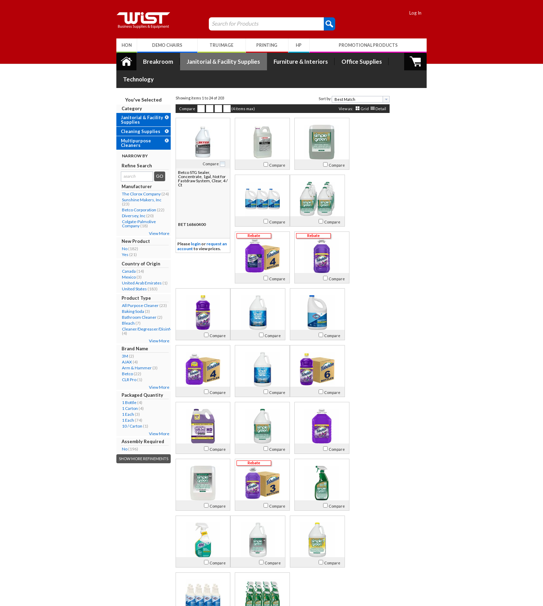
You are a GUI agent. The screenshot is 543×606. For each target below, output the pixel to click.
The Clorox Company (130, 176)
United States (123, 271)
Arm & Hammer (126, 350)
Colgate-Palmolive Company (128, 206)
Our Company (125, 557)
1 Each (117, 396)
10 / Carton (121, 408)
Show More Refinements (132, 441)
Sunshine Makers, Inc (130, 182)
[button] (318, 23)
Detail (369, 91)
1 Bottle (118, 384)
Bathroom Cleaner (128, 299)
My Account (193, 547)
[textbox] (347, 81)
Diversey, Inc (122, 198)
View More (148, 215)
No (113, 231)
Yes (114, 236)
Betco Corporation (128, 192)
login (184, 226)
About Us (123, 547)
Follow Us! (414, 566)
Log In (426, 13)
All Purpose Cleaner (129, 287)
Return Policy (190, 565)
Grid (353, 91)
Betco (116, 356)
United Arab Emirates (131, 265)
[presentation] (375, 82)
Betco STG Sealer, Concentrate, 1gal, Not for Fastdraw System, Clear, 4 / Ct (187, 161)
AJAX (116, 344)
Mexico (118, 259)
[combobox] (350, 81)
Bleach (117, 305)
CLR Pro (118, 362)
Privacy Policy (190, 573)
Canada (118, 253)
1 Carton (119, 390)
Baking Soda (122, 293)
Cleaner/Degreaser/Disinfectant (141, 311)
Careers (119, 573)
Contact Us (122, 565)
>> (341, 525)
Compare (176, 91)
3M (114, 338)
